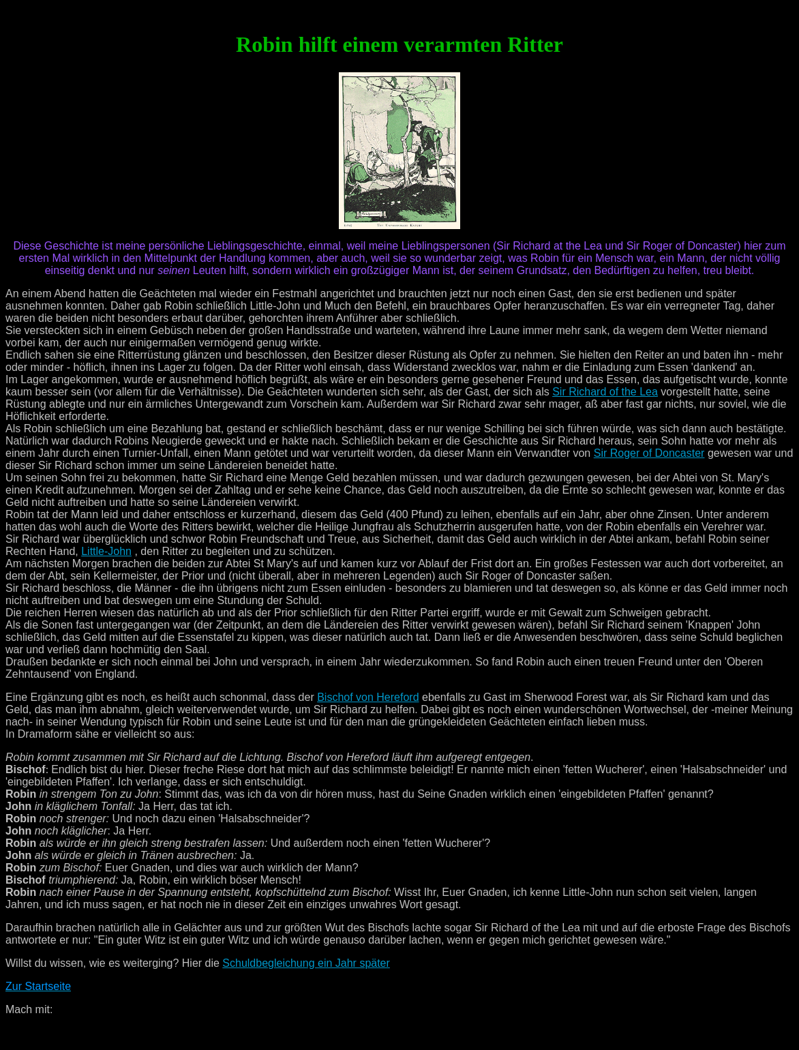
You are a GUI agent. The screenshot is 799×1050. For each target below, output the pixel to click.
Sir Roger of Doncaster (649, 453)
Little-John (106, 551)
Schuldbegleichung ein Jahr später (306, 963)
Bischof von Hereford (368, 697)
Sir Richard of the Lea (605, 391)
